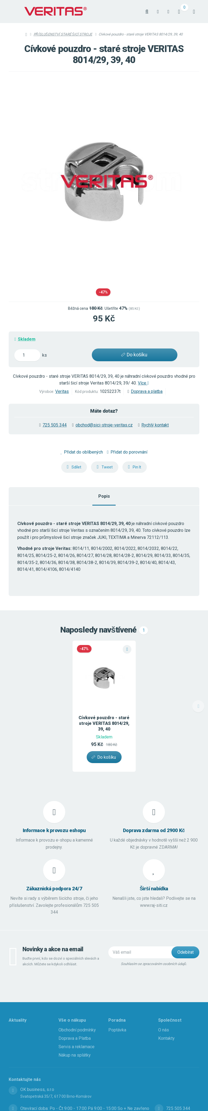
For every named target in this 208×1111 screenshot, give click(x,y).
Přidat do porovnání (127, 452)
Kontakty (166, 1038)
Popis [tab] (104, 496)
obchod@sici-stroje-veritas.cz (104, 425)
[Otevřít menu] (194, 11)
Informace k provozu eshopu (54, 830)
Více (143, 383)
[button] (74, 467)
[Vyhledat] (147, 11)
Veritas (62, 391)
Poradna (117, 1020)
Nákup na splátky (74, 1055)
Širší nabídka (154, 889)
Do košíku (133, 354)
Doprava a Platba (74, 1038)
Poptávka (117, 1029)
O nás (163, 1029)
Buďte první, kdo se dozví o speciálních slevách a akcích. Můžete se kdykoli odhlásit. (60, 961)
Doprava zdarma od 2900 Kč (154, 830)
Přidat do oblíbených (82, 452)
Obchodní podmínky (77, 1029)
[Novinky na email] (142, 952)
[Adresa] (13, 1090)
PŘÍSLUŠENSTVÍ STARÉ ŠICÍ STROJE (63, 34)
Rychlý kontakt (155, 425)
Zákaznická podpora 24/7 (54, 889)
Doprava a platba (146, 391)
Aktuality (18, 1020)
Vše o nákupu (72, 1020)
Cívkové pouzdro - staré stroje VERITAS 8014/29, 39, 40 (104, 723)
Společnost (169, 1020)
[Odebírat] (185, 952)
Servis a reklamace (76, 1046)
